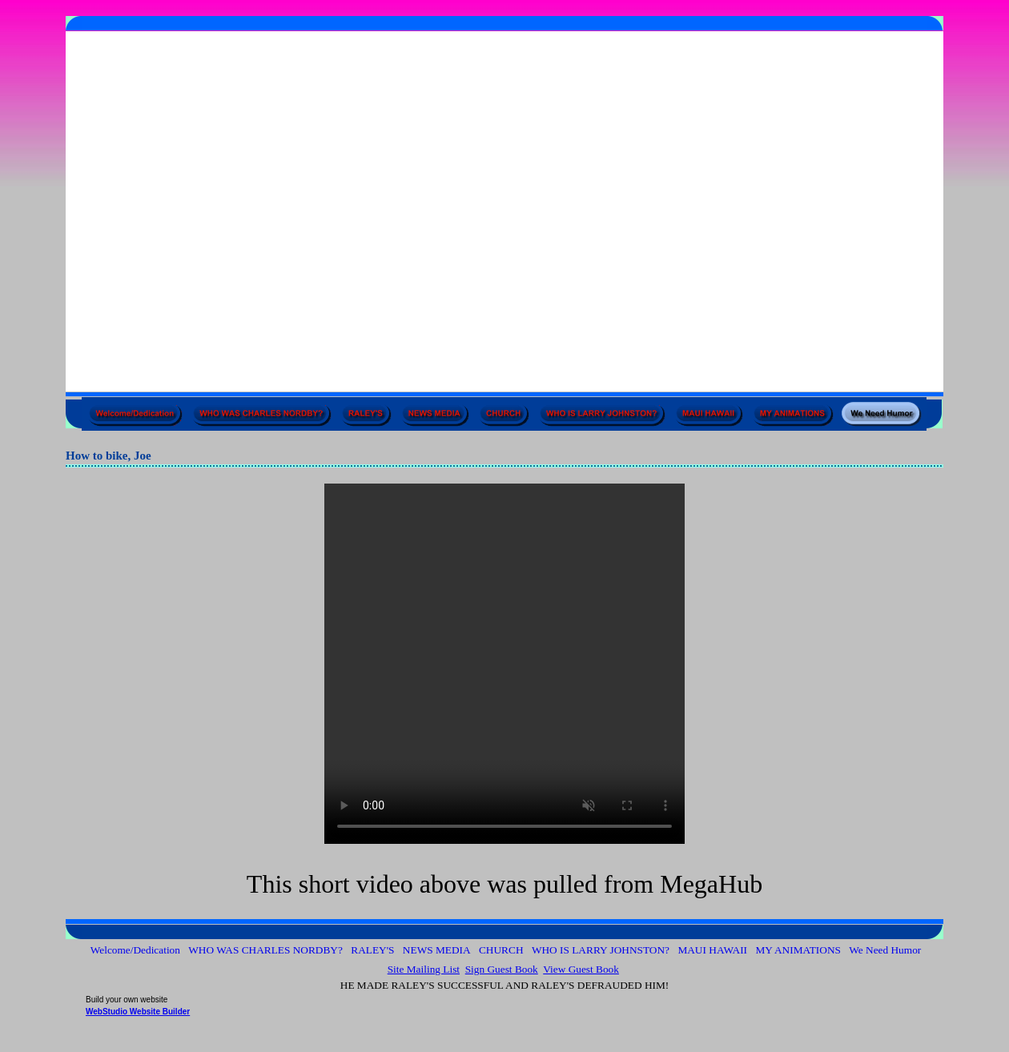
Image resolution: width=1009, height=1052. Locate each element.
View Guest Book (581, 969)
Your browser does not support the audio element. (504, 664)
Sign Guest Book (501, 969)
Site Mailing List (424, 969)
